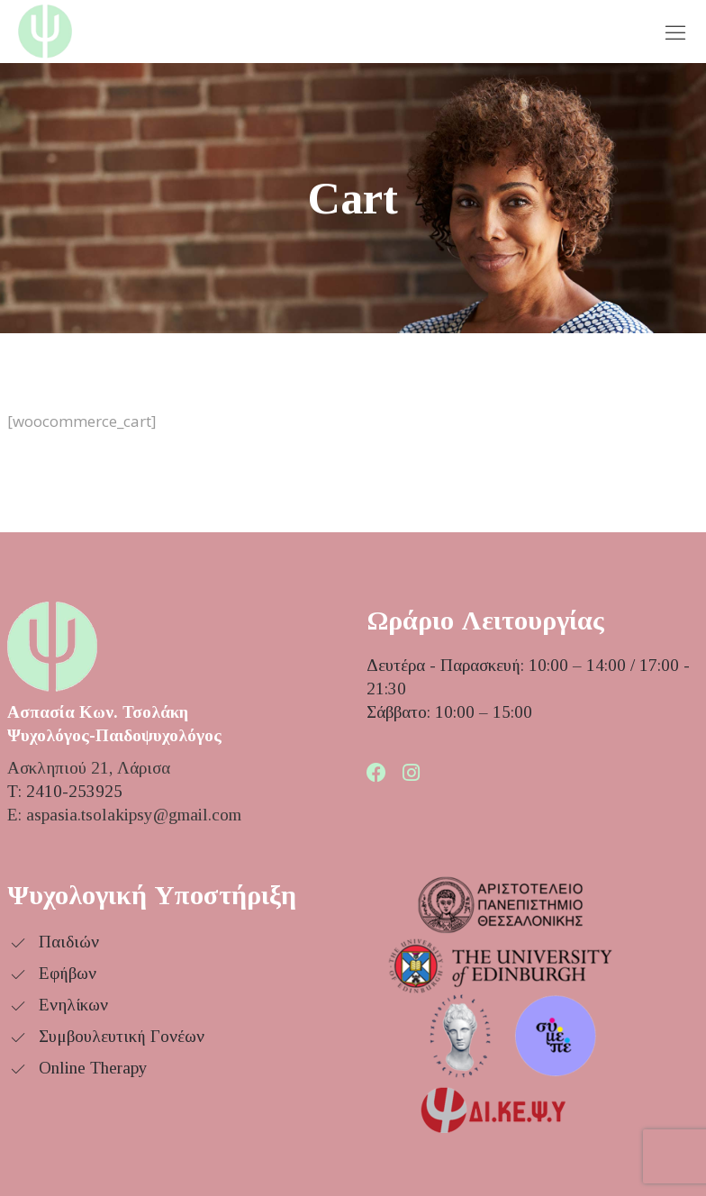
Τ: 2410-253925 (64, 791)
